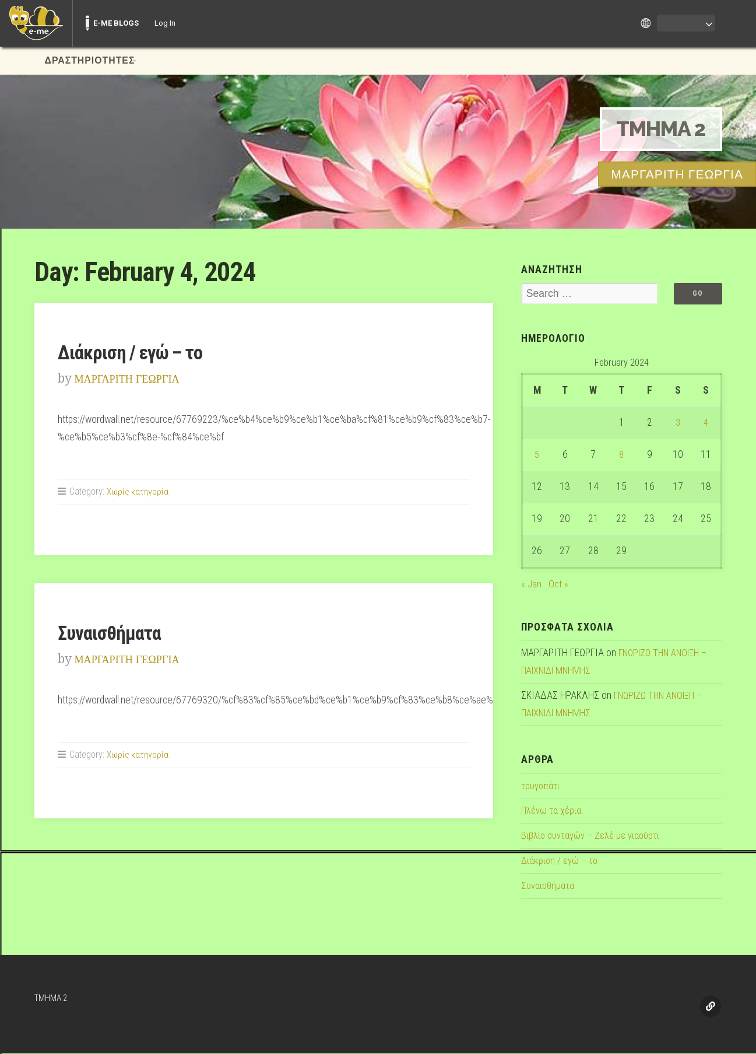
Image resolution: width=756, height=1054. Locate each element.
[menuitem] (36, 23)
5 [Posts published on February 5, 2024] (537, 455)
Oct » (558, 584)
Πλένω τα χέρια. (553, 811)
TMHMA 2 (656, 128)
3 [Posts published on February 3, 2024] (677, 423)
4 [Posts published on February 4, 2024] (706, 423)
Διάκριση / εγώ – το (136, 352)
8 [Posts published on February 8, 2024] (621, 455)
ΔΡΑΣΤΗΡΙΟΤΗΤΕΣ (90, 60)
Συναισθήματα (113, 633)
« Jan (531, 584)
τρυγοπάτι (541, 786)
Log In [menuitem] (164, 23)
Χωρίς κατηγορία (138, 491)
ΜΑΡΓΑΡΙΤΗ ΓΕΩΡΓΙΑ (135, 378)
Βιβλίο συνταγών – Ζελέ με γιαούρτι (593, 836)
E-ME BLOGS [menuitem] (116, 23)
